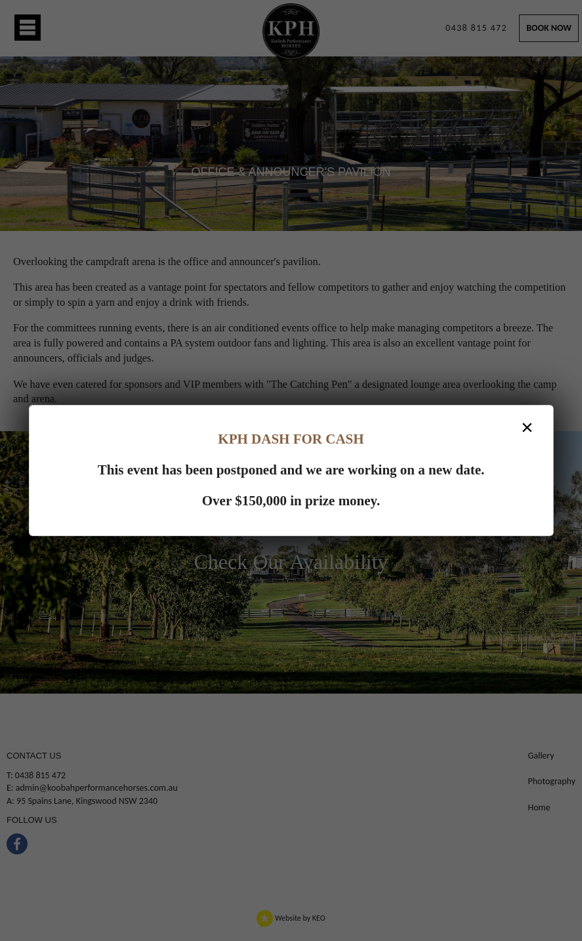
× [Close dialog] (527, 427)
